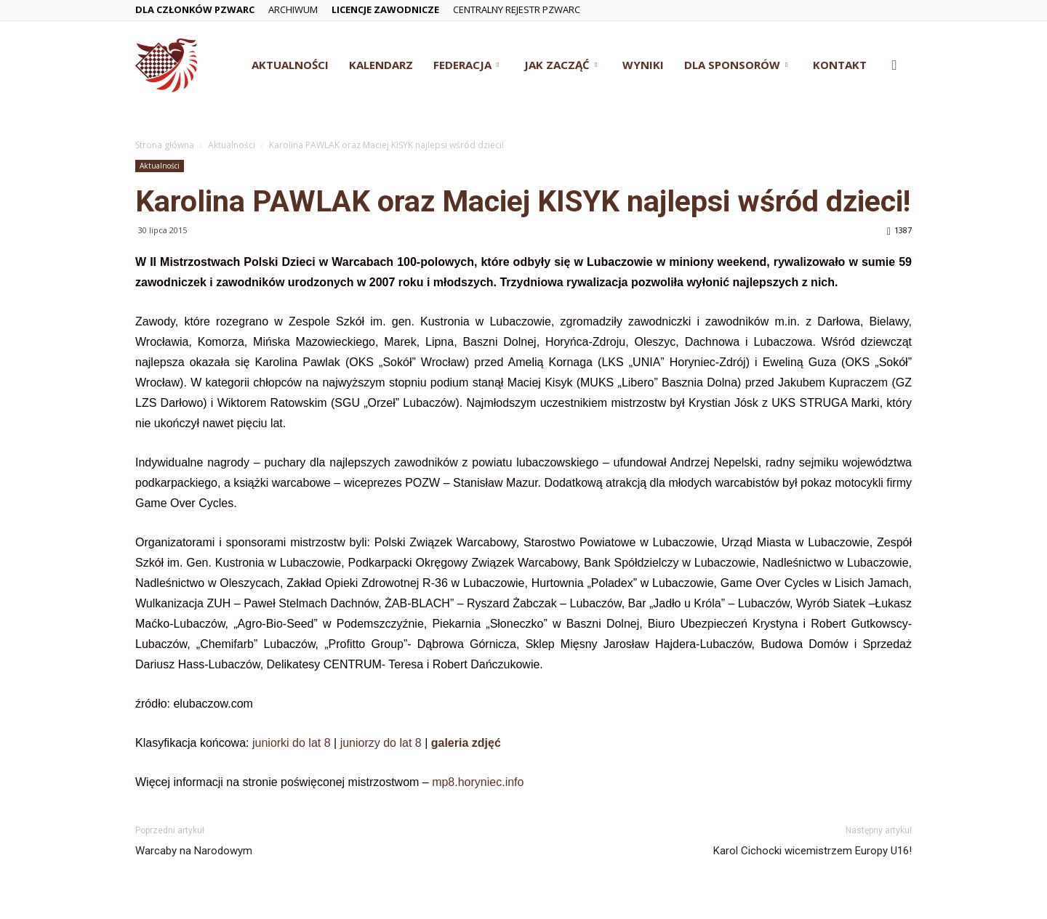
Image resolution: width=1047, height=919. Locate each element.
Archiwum (293, 9)
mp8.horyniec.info (478, 782)
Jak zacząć (560, 64)
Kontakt (840, 64)
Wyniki (643, 64)
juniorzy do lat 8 (381, 743)
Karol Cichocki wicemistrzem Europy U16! (812, 850)
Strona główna (164, 145)
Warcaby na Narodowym (193, 850)
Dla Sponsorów (735, 64)
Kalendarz (381, 64)
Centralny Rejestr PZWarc (516, 9)
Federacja (466, 64)
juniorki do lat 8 (291, 743)
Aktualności (290, 64)
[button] (894, 66)
